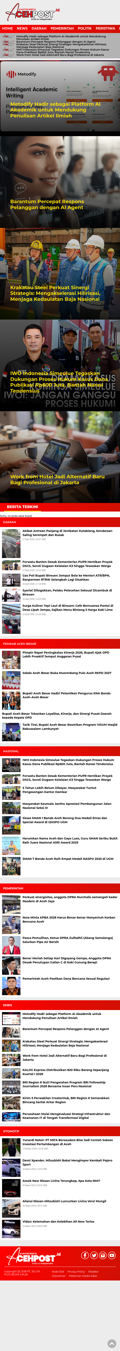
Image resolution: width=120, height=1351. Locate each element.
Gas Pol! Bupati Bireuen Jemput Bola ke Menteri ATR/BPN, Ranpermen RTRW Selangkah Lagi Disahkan (66, 577)
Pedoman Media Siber (83, 1275)
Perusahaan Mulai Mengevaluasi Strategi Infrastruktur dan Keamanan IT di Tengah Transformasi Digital (66, 1116)
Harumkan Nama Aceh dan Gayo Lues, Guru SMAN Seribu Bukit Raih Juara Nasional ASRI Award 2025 (70, 840)
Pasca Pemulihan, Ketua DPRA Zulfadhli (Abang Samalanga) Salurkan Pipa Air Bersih (68, 940)
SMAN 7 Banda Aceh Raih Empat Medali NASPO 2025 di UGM (68, 859)
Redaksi (93, 1271)
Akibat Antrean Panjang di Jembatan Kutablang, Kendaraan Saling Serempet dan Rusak (67, 533)
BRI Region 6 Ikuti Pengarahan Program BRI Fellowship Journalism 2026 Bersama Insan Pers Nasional (64, 1084)
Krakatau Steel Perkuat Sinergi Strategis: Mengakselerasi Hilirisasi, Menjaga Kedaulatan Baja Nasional (61, 45)
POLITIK (85, 28)
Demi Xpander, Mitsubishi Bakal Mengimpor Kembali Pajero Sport (67, 1162)
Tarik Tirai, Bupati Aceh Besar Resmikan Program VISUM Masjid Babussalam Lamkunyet (70, 727)
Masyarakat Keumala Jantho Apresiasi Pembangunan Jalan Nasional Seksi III (67, 806)
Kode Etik (58, 1271)
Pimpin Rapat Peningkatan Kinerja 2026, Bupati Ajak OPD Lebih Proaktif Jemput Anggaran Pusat (66, 654)
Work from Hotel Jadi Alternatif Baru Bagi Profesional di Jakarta (60, 55)
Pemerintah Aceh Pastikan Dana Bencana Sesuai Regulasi (66, 978)
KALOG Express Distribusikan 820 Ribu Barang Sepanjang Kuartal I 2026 (66, 1072)
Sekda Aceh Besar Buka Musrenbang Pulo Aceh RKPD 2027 (67, 673)
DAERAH (39, 28)
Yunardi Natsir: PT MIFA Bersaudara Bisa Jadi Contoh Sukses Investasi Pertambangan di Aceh (68, 1142)
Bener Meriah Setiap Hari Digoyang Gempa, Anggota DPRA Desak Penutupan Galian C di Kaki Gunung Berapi (67, 960)
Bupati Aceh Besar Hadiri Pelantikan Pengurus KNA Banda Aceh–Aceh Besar (67, 695)
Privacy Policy (76, 1271)
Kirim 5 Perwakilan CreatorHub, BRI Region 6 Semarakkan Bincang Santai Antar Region (66, 1100)
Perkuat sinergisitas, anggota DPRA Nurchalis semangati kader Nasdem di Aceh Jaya (70, 899)
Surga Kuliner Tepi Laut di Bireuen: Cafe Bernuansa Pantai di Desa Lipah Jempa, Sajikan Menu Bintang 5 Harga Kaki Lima (68, 608)
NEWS (22, 28)
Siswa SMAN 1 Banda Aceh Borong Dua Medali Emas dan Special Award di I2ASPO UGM (65, 820)
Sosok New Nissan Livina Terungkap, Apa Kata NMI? (61, 1181)
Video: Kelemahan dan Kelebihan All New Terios (58, 1221)
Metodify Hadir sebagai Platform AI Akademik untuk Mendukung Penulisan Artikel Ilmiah (61, 37)
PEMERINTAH (62, 28)
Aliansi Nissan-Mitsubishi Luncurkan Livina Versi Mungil (64, 1201)
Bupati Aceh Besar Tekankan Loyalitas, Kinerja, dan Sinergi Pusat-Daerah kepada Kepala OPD (57, 716)
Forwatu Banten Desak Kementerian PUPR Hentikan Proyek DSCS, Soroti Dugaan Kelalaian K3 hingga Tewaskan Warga (68, 564)
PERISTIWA (105, 28)
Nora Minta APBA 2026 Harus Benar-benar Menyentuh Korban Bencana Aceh (69, 919)
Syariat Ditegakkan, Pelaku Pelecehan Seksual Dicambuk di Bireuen (67, 592)
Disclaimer (59, 1275)
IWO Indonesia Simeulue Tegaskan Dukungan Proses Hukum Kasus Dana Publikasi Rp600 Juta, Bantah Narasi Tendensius (62, 51)
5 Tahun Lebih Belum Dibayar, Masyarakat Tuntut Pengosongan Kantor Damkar (59, 790)
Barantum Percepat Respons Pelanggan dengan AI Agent (55, 41)
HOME (7, 28)
